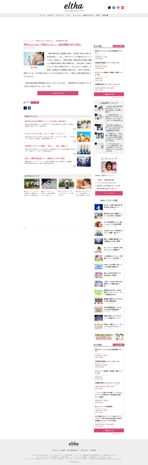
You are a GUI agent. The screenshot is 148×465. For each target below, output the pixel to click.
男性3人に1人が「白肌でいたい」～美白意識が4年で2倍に (52, 44)
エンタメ (32, 41)
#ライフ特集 (34, 102)
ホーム (26, 41)
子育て (98, 15)
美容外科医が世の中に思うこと (107, 188)
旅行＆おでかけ (88, 15)
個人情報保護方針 (72, 450)
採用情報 (93, 450)
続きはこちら (110, 94)
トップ (42, 15)
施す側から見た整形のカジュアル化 (108, 186)
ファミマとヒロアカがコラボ (106, 183)
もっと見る (110, 193)
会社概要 (62, 450)
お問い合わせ (84, 450)
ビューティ (59, 15)
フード (68, 15)
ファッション (77, 15)
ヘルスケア (50, 15)
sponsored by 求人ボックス (118, 97)
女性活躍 (105, 15)
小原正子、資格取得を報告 (105, 180)
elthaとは (55, 450)
